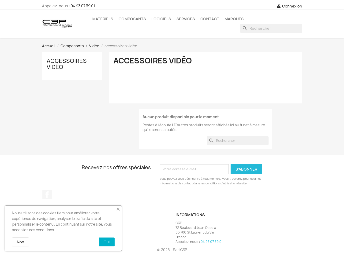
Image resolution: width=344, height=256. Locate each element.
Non (20, 242)
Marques (234, 19)
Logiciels (161, 19)
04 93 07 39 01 (83, 5)
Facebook (47, 194)
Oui (107, 242)
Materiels (102, 19)
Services (185, 19)
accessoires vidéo (67, 64)
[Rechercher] (271, 28)
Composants (132, 19)
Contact (209, 19)
